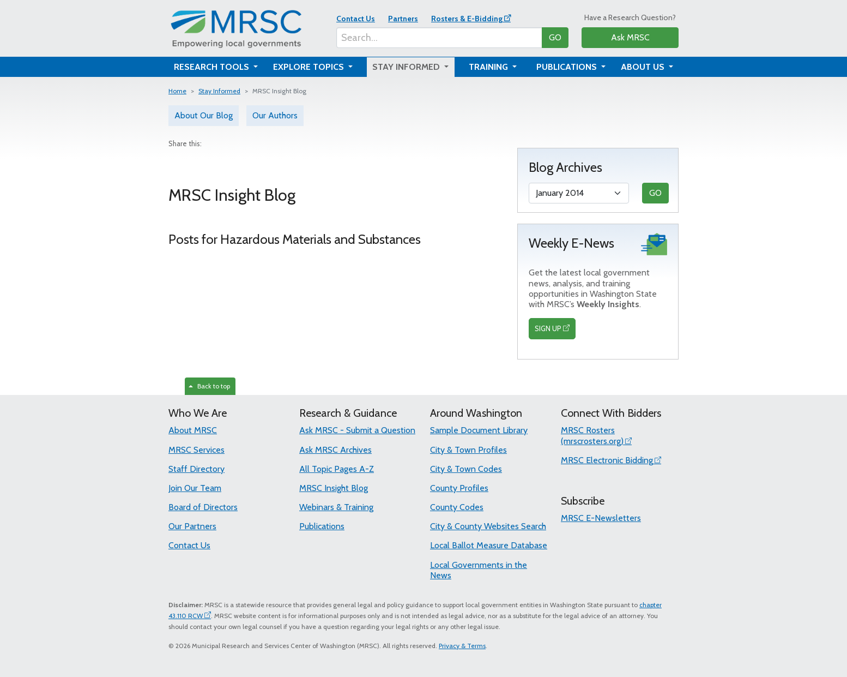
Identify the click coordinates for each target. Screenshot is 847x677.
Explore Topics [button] (309, 67)
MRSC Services (196, 450)
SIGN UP (548, 328)
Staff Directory (196, 469)
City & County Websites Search (488, 526)
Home (177, 91)
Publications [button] (567, 67)
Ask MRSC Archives (335, 450)
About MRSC (192, 430)
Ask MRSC (630, 37)
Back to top (209, 386)
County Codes (456, 507)
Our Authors (275, 115)
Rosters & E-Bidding (467, 18)
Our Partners (192, 526)
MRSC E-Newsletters (601, 518)
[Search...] (439, 37)
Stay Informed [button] (407, 67)
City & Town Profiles (468, 450)
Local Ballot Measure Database (488, 545)
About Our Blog (203, 115)
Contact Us (355, 18)
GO (555, 37)
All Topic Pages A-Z (336, 469)
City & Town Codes (466, 469)
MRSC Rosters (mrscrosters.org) (592, 435)
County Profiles (459, 488)
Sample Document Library (479, 430)
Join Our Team (194, 488)
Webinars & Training (336, 507)
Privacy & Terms (462, 646)
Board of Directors (203, 507)
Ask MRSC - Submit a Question (357, 430)
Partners (403, 18)
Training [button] (489, 67)
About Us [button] (644, 67)
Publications (321, 526)
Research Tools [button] (212, 67)
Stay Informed (219, 91)
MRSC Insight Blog (333, 488)
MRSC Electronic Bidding (607, 460)
